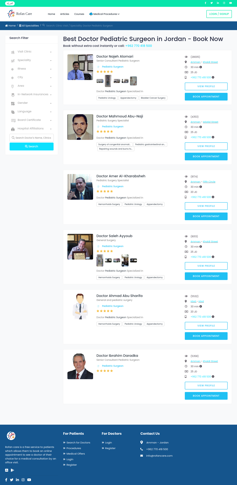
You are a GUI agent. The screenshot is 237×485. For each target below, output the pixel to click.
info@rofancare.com (159, 455)
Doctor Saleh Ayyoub (114, 236)
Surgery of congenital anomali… (114, 144)
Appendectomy (128, 97)
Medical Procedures (104, 14)
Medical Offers (76, 453)
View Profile (206, 86)
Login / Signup (219, 14)
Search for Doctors (78, 442)
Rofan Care (19, 14)
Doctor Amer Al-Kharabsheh (121, 176)
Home (51, 14)
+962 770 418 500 (138, 46)
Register (72, 465)
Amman (196, 62)
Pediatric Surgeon (112, 66)
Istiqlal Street (210, 122)
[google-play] (12, 470)
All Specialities (29, 25)
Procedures (74, 448)
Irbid (194, 301)
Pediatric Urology (107, 97)
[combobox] (34, 52)
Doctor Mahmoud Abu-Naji (120, 116)
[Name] (31, 138)
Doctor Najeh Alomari (115, 56)
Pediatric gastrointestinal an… (150, 144)
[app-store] (6, 470)
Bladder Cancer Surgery (153, 97)
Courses (79, 14)
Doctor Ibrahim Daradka (117, 355)
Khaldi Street (210, 62)
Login (70, 459)
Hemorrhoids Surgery (109, 204)
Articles (64, 14)
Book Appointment (206, 96)
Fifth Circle (209, 181)
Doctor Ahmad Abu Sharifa (120, 295)
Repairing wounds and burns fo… (115, 148)
